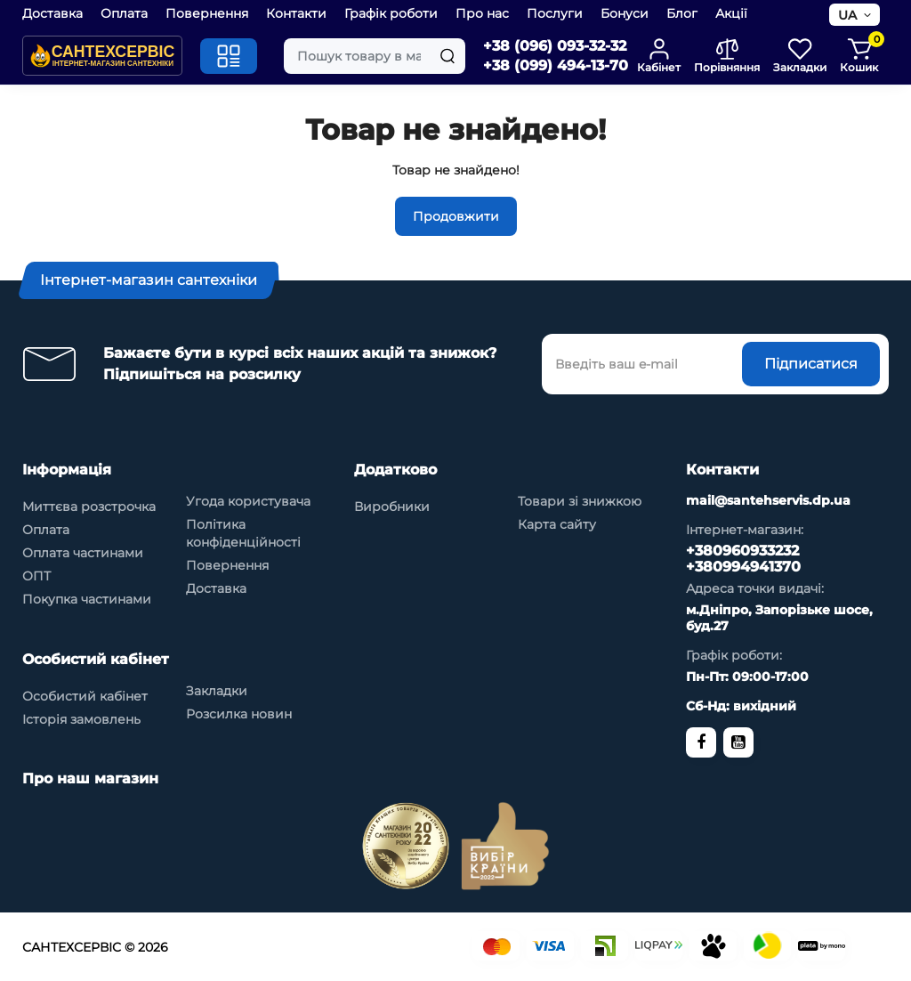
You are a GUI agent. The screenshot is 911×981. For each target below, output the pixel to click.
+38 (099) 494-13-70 (555, 65)
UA (847, 15)
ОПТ (36, 576)
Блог (681, 13)
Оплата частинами (82, 553)
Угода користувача (248, 501)
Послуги (555, 13)
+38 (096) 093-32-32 (554, 45)
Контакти (296, 13)
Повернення (206, 13)
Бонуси (625, 13)
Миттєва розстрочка (89, 507)
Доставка (52, 13)
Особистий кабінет (85, 696)
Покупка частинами (86, 599)
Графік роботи (391, 13)
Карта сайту (557, 524)
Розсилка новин (239, 714)
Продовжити (456, 216)
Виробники (392, 507)
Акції (731, 13)
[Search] (447, 56)
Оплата (124, 13)
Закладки (216, 691)
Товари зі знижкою (579, 501)
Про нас (482, 13)
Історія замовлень (81, 719)
